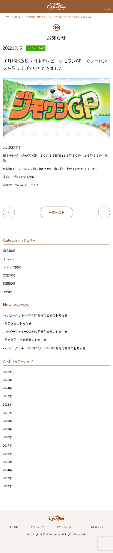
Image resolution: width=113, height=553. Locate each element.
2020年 (7, 421)
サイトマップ (37, 527)
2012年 (7, 486)
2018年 (7, 437)
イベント (9, 259)
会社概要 (13, 527)
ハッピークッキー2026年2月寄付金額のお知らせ (35, 331)
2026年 (7, 371)
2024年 (7, 388)
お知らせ (17, 17)
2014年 (7, 470)
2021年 (7, 412)
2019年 (7, 429)
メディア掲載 (36, 48)
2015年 (7, 462)
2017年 (7, 445)
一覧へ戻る (56, 212)
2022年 (7, 404)
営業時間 (9, 275)
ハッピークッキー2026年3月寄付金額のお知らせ (35, 315)
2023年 (7, 396)
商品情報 (9, 250)
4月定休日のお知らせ (17, 323)
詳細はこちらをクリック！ (21, 185)
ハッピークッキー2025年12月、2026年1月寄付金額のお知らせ (44, 348)
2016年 (7, 453)
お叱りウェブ (97, 527)
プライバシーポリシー (67, 527)
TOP (7, 17)
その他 (7, 291)
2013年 (7, 478)
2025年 (7, 380)
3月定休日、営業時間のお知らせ (25, 339)
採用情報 (9, 283)
